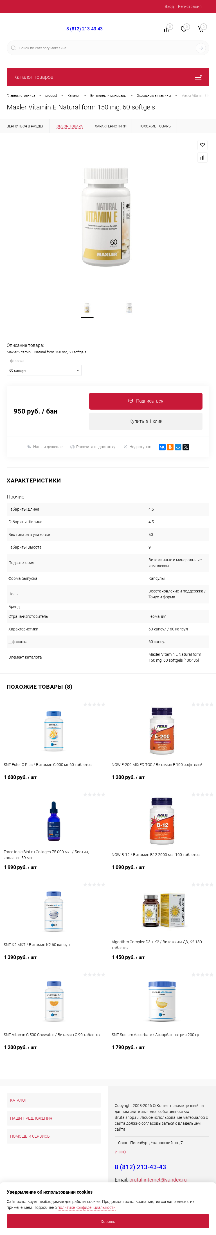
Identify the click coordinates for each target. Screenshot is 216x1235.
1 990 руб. (54, 870)
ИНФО (120, 1152)
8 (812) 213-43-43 (84, 29)
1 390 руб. (54, 961)
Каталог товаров (108, 77)
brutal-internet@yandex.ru (158, 1180)
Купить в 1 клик (145, 421)
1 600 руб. (54, 780)
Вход (169, 6)
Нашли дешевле (44, 447)
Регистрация (190, 6)
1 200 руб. (162, 780)
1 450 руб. (162, 961)
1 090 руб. (162, 870)
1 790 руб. (162, 1051)
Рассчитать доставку (92, 447)
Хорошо (108, 1221)
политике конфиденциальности (87, 1207)
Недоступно (137, 447)
